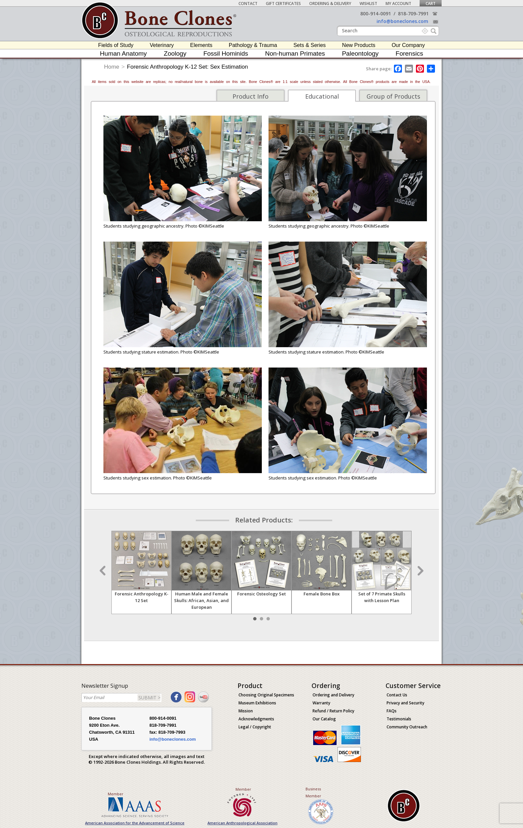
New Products (359, 45)
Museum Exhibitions (257, 703)
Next (419, 570)
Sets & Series (310, 45)
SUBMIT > (149, 697)
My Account (398, 3)
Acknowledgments (256, 719)
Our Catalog (324, 719)
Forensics (409, 53)
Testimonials (399, 719)
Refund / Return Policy (333, 711)
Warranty (321, 703)
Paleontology (360, 53)
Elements (201, 45)
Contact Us (397, 695)
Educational (322, 96)
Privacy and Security (405, 703)
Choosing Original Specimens (266, 695)
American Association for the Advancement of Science (134, 822)
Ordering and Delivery (333, 695)
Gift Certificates (283, 3)
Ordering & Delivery (330, 3)
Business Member (313, 792)
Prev (103, 570)
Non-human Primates (295, 53)
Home (111, 67)
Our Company (408, 45)
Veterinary (162, 45)
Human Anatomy (123, 53)
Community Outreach (407, 727)
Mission (245, 711)
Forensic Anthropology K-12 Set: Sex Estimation (187, 67)
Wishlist (368, 3)
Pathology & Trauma (253, 45)
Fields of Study (115, 45)
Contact (247, 3)
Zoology (175, 53)
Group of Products (393, 96)
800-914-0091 (375, 13)
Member (115, 793)
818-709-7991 (413, 13)
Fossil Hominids (225, 53)
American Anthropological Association (242, 822)
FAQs (392, 711)
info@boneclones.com (402, 21)
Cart (431, 3)
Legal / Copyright (254, 727)
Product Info (250, 96)
